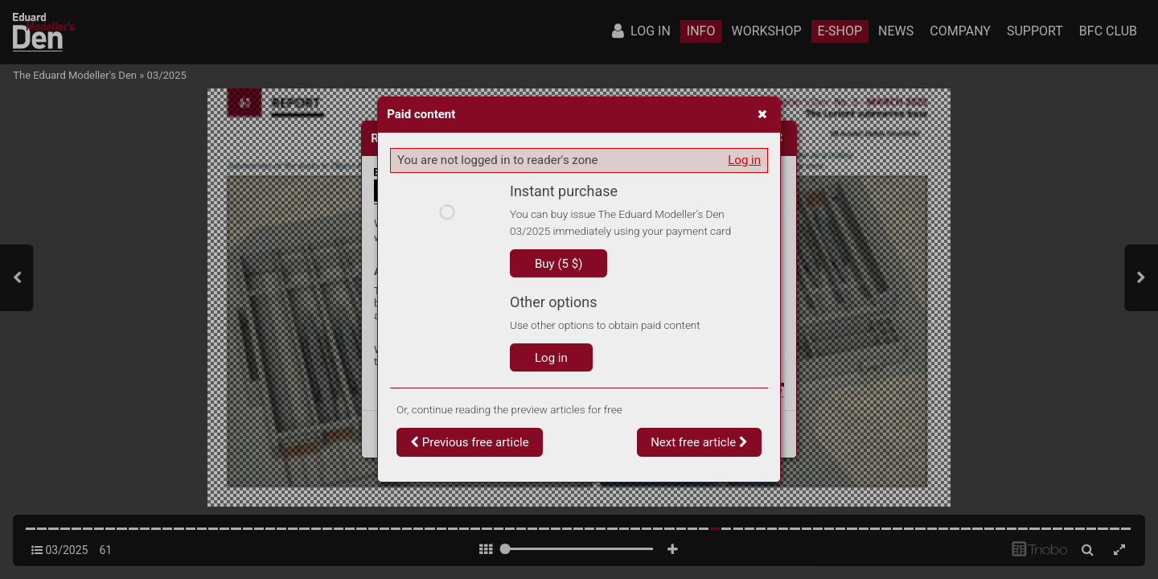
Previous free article (469, 442)
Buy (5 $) (558, 264)
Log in (744, 160)
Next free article (699, 442)
